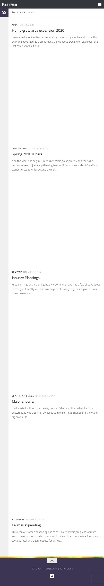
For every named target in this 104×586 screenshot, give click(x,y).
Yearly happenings (23, 396)
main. (15, 25)
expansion (18, 519)
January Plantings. (26, 278)
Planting (24, 148)
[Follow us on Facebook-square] (52, 576)
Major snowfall (23, 401)
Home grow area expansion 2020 (38, 30)
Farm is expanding (26, 525)
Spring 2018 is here (27, 154)
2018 (14, 148)
